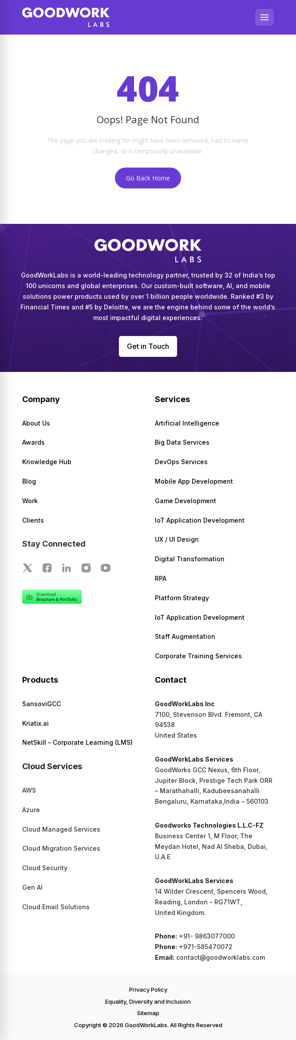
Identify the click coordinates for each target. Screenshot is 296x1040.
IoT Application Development (200, 520)
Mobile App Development (194, 481)
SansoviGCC (41, 704)
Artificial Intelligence (187, 423)
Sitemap (148, 1013)
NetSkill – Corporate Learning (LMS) (77, 742)
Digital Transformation (190, 559)
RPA (160, 578)
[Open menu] (264, 17)
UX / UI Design (177, 539)
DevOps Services (181, 461)
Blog (29, 481)
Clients (33, 520)
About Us (36, 423)
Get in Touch (148, 346)
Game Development (185, 500)
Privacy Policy (148, 989)
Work (30, 500)
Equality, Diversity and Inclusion (148, 1001)
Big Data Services (182, 442)
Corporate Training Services (198, 656)
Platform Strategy (182, 598)
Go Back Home (148, 178)
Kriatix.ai (35, 723)
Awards (33, 442)
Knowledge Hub (46, 461)
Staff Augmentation (185, 636)
